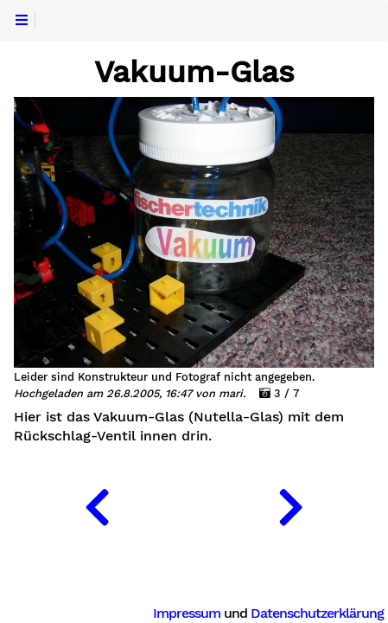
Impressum (186, 613)
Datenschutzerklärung (317, 613)
